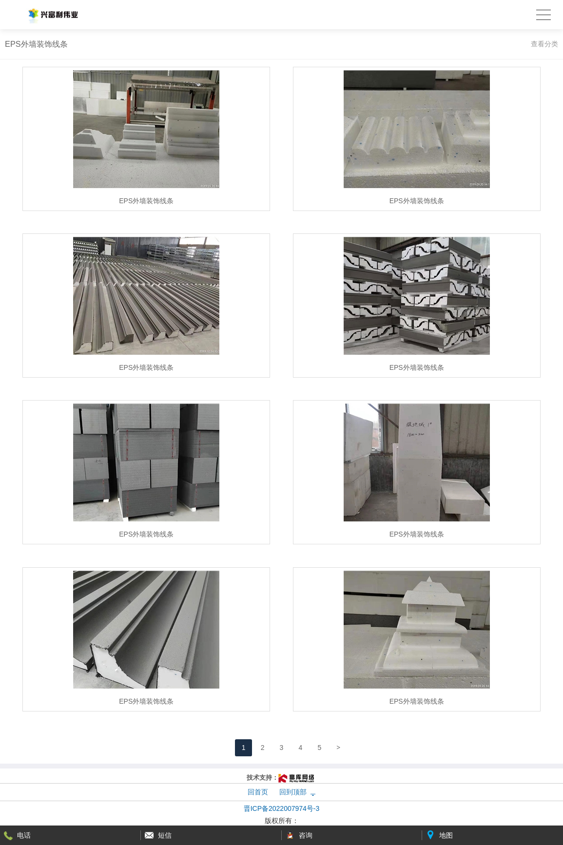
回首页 (258, 792)
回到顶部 (293, 792)
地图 (446, 835)
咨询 (305, 835)
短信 (165, 835)
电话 (24, 835)
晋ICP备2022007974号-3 (282, 808)
